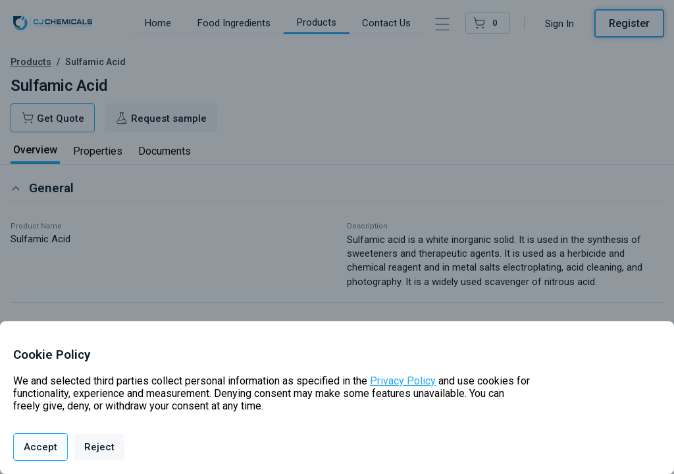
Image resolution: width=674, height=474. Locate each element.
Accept (40, 447)
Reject (99, 447)
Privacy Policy (403, 381)
